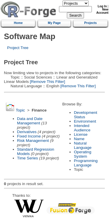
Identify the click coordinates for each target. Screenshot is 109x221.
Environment (85, 121)
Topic (20, 110)
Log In (102, 6)
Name (79, 139)
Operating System (82, 154)
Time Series (27, 158)
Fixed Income (29, 136)
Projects (90, 23)
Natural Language (82, 145)
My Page (54, 23)
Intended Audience (82, 127)
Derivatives (27, 132)
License (80, 134)
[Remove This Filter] (47, 81)
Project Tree (17, 48)
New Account (102, 11)
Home (18, 23)
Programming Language (86, 163)
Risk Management (33, 140)
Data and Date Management (30, 120)
